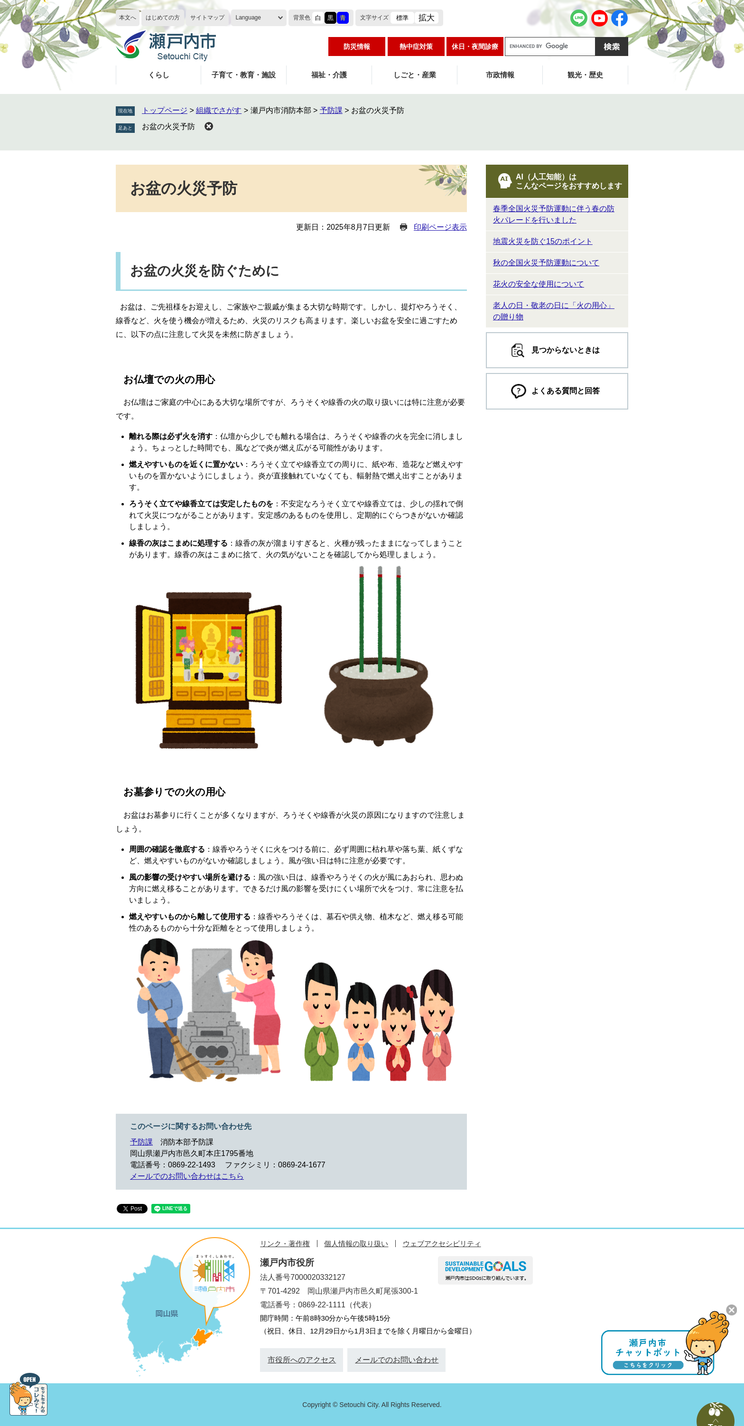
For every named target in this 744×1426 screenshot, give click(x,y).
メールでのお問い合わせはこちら (187, 1176)
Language (248, 17)
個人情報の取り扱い (356, 1244)
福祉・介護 (329, 75)
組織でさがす (219, 110)
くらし (158, 75)
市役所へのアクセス (302, 1360)
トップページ (164, 110)
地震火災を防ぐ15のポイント (543, 241)
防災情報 (357, 46)
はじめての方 (163, 17)
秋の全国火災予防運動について (546, 263)
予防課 (331, 110)
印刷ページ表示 (440, 227)
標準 (402, 17)
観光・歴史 (585, 75)
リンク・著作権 (285, 1244)
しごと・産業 (414, 75)
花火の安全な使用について (538, 284)
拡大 (426, 17)
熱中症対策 (416, 46)
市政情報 (500, 75)
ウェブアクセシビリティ (442, 1244)
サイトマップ (207, 17)
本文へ (127, 17)
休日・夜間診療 (475, 46)
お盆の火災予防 (168, 126)
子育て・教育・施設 (244, 75)
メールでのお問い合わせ (396, 1360)
